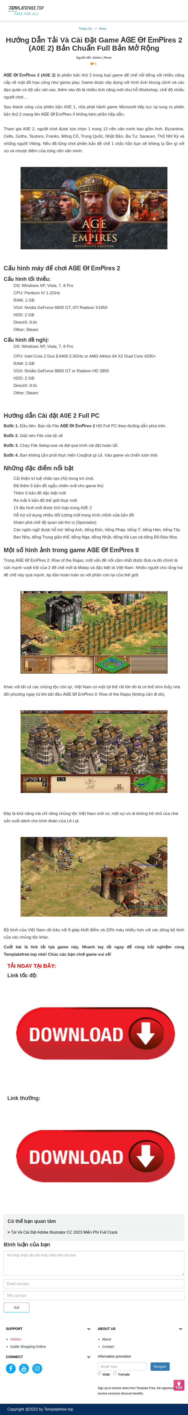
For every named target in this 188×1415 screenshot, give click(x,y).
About (106, 1339)
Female (121, 1374)
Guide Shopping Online (28, 1347)
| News (107, 57)
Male (104, 1374)
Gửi (16, 1307)
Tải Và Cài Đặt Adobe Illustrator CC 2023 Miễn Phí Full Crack (63, 1232)
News (102, 28)
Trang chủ (85, 28)
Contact (108, 1347)
